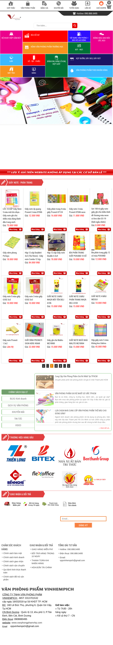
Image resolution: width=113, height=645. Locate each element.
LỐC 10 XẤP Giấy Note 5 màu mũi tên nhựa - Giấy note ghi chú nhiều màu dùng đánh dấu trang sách (12, 215)
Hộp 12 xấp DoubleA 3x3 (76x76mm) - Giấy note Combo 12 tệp (34, 256)
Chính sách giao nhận (13, 561)
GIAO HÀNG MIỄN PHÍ (42, 549)
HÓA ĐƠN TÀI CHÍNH (42, 567)
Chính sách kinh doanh (13, 557)
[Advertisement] (56, 147)
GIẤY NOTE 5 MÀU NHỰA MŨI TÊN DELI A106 (55, 299)
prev (2, 100)
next (111, 100)
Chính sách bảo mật (12, 553)
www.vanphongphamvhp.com (27, 622)
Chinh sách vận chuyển (14, 565)
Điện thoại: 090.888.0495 (71, 553)
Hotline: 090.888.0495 (70, 549)
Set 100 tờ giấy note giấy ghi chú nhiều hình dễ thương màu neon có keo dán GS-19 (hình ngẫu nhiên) (100, 215)
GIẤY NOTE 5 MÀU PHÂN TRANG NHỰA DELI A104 (77, 299)
